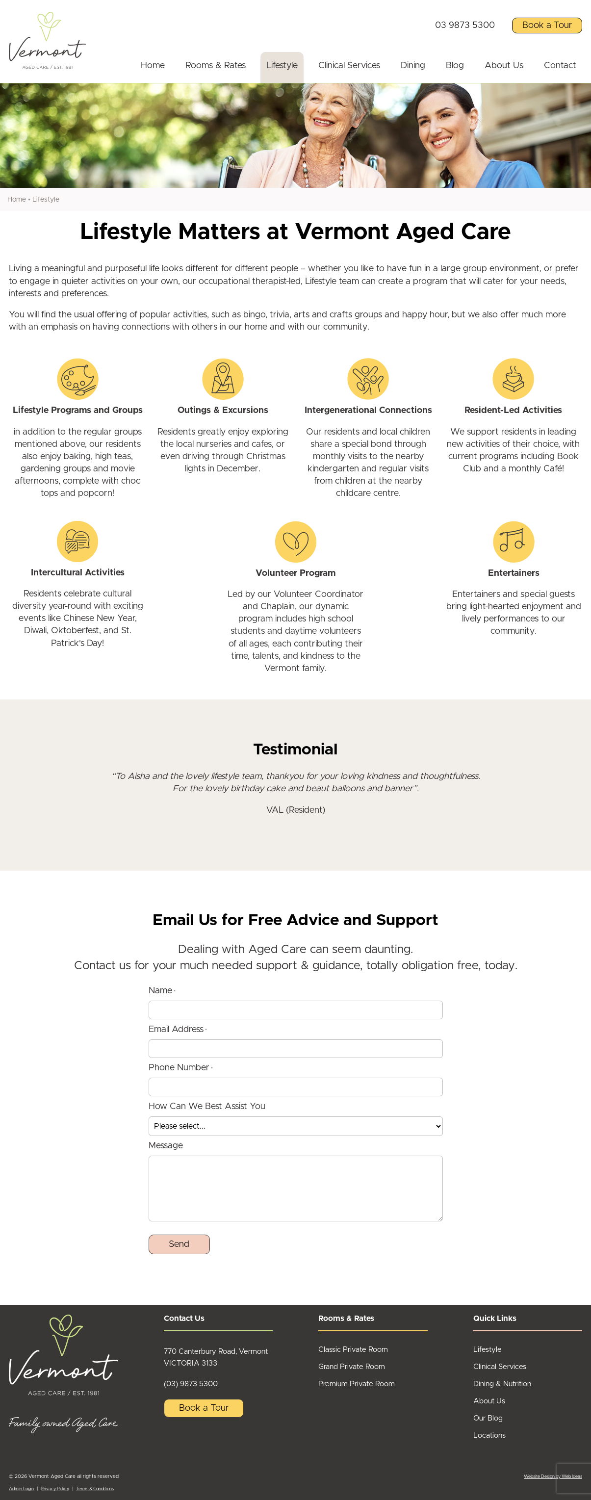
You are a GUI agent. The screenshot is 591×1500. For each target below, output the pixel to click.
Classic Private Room (353, 1349)
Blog (455, 65)
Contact (560, 65)
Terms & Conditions (95, 1489)
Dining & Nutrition (502, 1384)
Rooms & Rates (215, 65)
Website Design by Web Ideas (553, 1476)
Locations (489, 1435)
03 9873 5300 (465, 25)
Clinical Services (349, 65)
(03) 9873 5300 (191, 1384)
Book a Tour (547, 25)
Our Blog (488, 1418)
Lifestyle (282, 65)
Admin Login (21, 1489)
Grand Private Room (351, 1367)
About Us (504, 65)
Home (153, 65)
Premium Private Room (356, 1384)
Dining (413, 65)
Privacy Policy (55, 1489)
